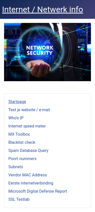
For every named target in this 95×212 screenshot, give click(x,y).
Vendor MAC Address (27, 175)
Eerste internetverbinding (30, 183)
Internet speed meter (27, 126)
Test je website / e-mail (29, 109)
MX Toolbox (19, 134)
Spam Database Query (28, 150)
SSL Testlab (19, 199)
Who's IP (16, 118)
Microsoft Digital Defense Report (37, 191)
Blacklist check (21, 142)
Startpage (17, 101)
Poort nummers (22, 158)
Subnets (15, 166)
